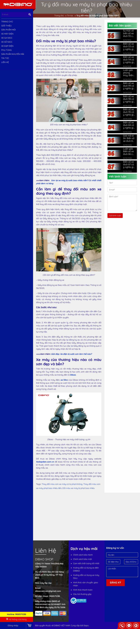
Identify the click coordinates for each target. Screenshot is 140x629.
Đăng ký (115, 582)
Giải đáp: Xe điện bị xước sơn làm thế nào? (71, 354)
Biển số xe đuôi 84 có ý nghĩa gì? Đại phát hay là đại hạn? (129, 125)
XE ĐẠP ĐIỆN (7, 46)
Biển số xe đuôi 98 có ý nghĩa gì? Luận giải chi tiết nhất (129, 99)
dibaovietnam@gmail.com (48, 591)
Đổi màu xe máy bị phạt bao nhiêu (78, 488)
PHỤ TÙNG (6, 50)
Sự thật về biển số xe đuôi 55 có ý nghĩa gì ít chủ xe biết (128, 33)
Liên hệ (5, 62)
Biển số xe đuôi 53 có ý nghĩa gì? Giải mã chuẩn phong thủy (129, 46)
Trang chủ (7, 21)
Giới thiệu (6, 25)
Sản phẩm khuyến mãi (12, 54)
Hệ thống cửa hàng (16, 619)
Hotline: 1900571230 (16, 614)
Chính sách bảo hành (83, 554)
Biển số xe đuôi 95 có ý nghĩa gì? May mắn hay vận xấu (129, 112)
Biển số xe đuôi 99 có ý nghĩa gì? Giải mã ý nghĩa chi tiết (129, 86)
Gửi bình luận (115, 215)
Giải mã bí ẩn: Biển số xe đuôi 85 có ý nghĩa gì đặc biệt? (128, 138)
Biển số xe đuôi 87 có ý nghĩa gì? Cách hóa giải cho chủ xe (129, 164)
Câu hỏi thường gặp (82, 594)
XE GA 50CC (6, 38)
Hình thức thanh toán (82, 590)
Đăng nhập (13, 625)
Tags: (38, 484)
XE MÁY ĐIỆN (7, 33)
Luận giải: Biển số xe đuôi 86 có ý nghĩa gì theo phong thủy (129, 151)
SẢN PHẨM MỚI (8, 29)
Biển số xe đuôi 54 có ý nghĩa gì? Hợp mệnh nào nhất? (129, 60)
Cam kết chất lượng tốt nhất (86, 563)
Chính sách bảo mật (82, 559)
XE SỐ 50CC (6, 42)
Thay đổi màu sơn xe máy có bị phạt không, (62, 484)
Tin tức (5, 58)
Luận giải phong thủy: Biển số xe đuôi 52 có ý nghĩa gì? (128, 73)
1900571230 (54, 596)
